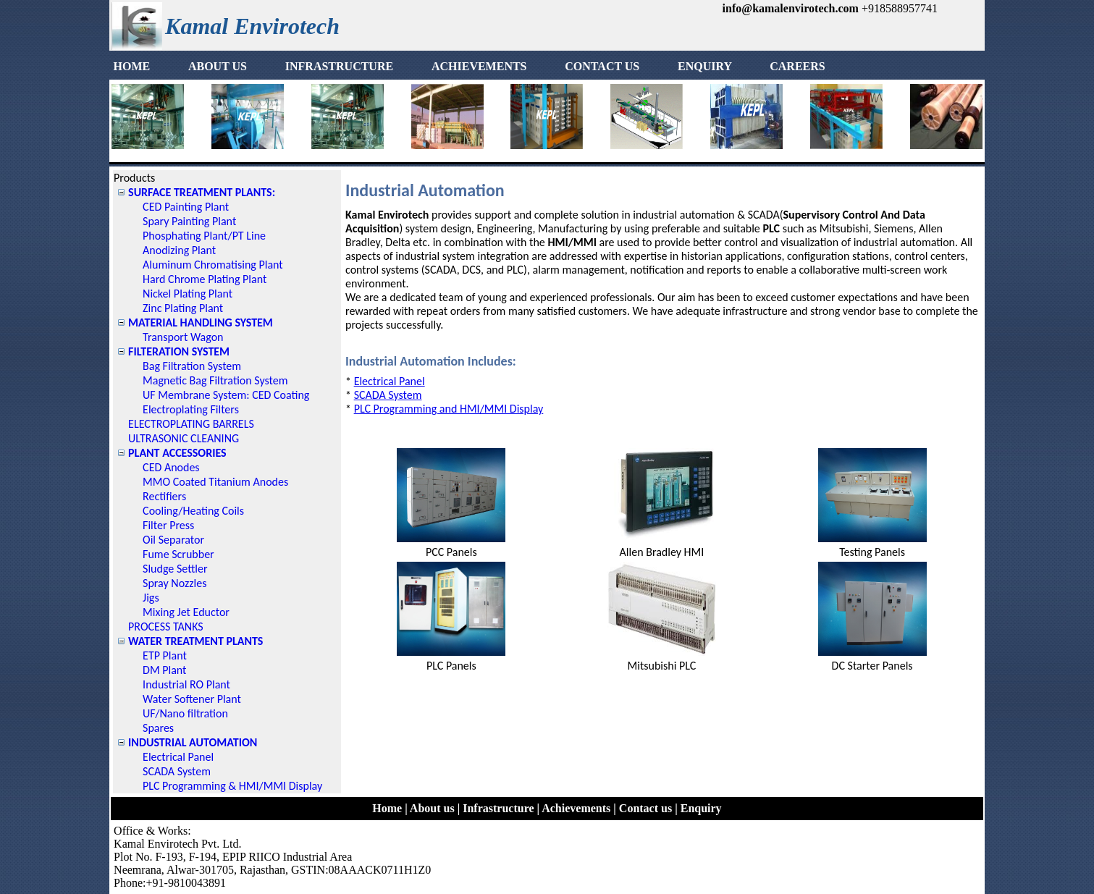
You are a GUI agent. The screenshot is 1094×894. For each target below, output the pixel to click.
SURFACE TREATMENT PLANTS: (201, 192)
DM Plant (164, 670)
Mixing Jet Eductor (186, 612)
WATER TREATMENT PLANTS (195, 641)
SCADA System (177, 771)
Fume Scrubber (178, 554)
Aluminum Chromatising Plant (213, 264)
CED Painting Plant (186, 207)
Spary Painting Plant (189, 221)
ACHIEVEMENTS (497, 66)
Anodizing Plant (179, 250)
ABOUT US (235, 66)
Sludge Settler (175, 568)
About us (432, 808)
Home (387, 808)
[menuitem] (148, 66)
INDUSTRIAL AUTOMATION (192, 742)
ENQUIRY (722, 66)
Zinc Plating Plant (183, 308)
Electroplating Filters (191, 409)
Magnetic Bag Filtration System (215, 380)
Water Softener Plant (192, 699)
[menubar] (469, 66)
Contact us (645, 808)
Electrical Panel (178, 757)
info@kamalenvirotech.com (791, 8)
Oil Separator (173, 540)
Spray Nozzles (174, 583)
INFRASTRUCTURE (356, 66)
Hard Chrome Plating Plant (204, 279)
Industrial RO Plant (186, 684)
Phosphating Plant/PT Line (204, 236)
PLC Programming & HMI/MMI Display (232, 786)
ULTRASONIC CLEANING (183, 438)
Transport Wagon (183, 337)
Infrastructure (498, 808)
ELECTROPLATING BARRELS (191, 424)
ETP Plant (165, 655)
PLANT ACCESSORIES (177, 453)
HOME (149, 66)
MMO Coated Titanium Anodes (215, 482)
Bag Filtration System (192, 366)
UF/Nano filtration (185, 713)
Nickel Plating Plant (187, 293)
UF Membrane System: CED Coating (226, 395)
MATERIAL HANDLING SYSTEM (200, 322)
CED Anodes (171, 467)
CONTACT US (619, 66)
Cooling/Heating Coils (193, 511)
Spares (158, 728)
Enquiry (701, 808)
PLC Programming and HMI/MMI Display (449, 409)
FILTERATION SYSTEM (179, 351)
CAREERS (797, 66)
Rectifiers (164, 496)
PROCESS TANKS (165, 626)
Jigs (151, 597)
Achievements (576, 808)
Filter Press (168, 525)
